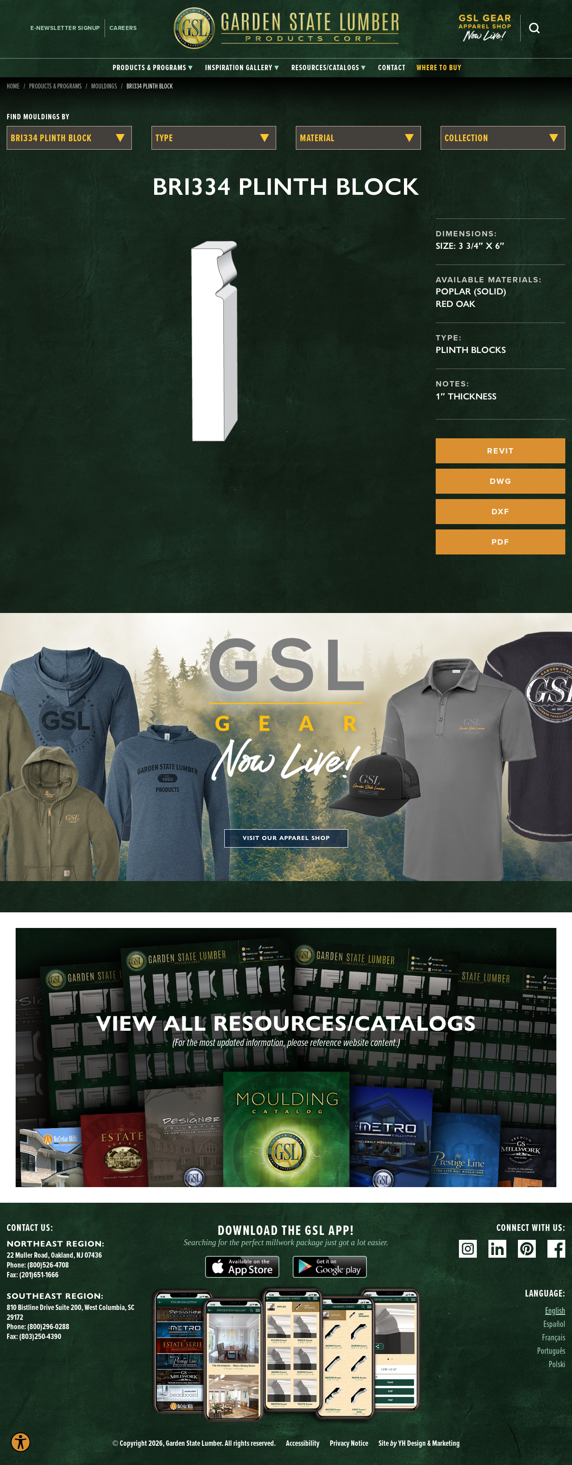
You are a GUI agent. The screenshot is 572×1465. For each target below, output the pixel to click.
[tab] (152, 68)
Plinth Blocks (471, 349)
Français (553, 1337)
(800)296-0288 (48, 1326)
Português (551, 1350)
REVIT (500, 451)
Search (534, 28)
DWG (501, 481)
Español (554, 1324)
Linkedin (497, 1249)
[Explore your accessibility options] (20, 1442)
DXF (500, 511)
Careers (123, 28)
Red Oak (455, 303)
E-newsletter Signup (65, 28)
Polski (557, 1364)
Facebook (556, 1249)
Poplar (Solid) (471, 291)
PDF (500, 542)
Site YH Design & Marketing (419, 1443)
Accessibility (303, 1443)
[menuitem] (489, 28)
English (555, 1310)
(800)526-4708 (48, 1265)
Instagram (468, 1249)
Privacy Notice (349, 1443)
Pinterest (527, 1249)
